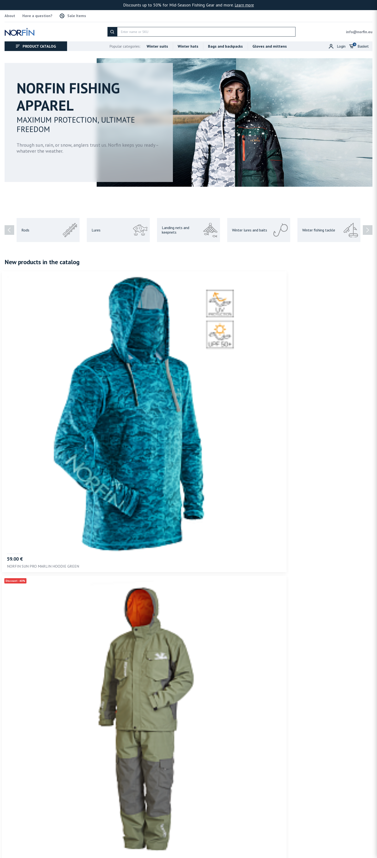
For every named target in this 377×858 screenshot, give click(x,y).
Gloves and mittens (269, 43)
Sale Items (73, 14)
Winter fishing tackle (330, 227)
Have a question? (37, 14)
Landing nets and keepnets (190, 227)
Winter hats (188, 43)
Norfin (30, 853)
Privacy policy (307, 842)
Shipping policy (334, 842)
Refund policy (361, 842)
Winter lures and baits (260, 227)
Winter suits (157, 43)
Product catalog (36, 43)
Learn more (244, 5)
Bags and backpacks (225, 43)
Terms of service (278, 842)
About (10, 14)
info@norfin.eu (359, 29)
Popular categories (125, 43)
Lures (119, 227)
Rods (49, 227)
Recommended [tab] (20, 728)
